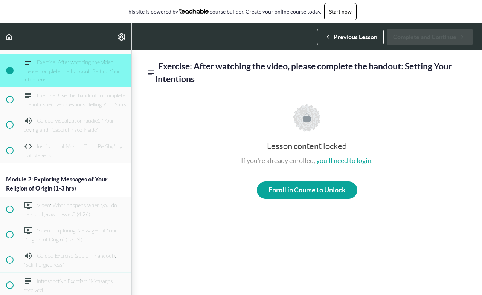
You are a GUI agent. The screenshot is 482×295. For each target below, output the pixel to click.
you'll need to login (343, 160)
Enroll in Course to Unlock (307, 190)
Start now (340, 12)
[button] (9, 36)
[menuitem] (122, 36)
